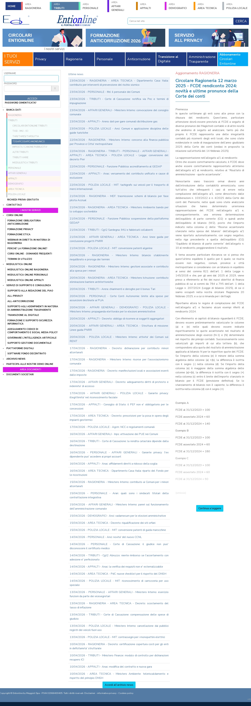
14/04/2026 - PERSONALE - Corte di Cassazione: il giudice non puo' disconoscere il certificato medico (119, 546)
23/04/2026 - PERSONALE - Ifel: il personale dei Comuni (105, 92)
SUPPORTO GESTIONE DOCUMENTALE (29, 343)
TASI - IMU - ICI (20, 131)
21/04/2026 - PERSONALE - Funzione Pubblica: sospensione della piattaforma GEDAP (119, 221)
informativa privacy (107, 693)
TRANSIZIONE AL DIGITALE (23, 315)
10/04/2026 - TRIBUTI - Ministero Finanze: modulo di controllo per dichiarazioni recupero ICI (119, 658)
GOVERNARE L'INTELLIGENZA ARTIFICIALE (32, 337)
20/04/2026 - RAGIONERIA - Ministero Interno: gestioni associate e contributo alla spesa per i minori (119, 269)
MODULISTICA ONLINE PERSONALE (27, 274)
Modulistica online (19, 264)
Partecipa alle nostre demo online (29, 364)
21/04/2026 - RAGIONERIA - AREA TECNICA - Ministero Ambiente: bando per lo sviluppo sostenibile (119, 209)
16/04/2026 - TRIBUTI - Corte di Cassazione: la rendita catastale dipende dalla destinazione (119, 443)
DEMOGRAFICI (180, 6)
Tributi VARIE (20, 157)
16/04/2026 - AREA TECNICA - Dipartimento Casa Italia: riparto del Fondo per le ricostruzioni (119, 473)
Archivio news (15, 359)
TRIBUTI (65, 6)
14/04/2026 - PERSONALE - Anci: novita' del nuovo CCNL (106, 537)
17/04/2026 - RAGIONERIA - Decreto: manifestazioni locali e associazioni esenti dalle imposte (119, 373)
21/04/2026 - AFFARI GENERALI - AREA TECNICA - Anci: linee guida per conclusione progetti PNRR (119, 239)
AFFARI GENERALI (122, 6)
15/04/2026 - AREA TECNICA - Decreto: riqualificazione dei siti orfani (112, 523)
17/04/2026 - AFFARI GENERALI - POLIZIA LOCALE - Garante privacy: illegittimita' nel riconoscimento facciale (119, 395)
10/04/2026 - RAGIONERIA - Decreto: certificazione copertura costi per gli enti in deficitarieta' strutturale (119, 646)
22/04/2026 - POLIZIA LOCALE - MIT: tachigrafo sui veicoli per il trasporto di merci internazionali (119, 187)
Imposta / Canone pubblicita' (29, 147)
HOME (12, 6)
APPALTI (151, 6)
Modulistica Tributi (25, 162)
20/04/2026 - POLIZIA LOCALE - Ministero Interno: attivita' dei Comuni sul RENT (119, 339)
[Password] (27, 88)
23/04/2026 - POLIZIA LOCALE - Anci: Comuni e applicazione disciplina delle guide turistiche (119, 131)
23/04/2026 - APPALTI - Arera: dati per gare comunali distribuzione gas (113, 121)
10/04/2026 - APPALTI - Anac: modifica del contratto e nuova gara (111, 667)
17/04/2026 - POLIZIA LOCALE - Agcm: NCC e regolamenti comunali (112, 427)
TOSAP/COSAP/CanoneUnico (28, 141)
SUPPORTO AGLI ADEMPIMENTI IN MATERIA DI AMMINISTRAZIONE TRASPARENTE (32, 308)
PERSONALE (94, 6)
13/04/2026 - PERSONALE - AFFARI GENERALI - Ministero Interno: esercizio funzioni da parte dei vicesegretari (119, 594)
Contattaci (14, 204)
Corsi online (14, 215)
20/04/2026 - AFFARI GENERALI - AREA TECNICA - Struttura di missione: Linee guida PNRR (119, 328)
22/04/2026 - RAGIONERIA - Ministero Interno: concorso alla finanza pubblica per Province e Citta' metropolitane (119, 142)
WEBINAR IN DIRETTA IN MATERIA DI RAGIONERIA (28, 241)
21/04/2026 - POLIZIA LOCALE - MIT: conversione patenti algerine (111, 248)
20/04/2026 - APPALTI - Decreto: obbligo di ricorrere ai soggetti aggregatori (117, 319)
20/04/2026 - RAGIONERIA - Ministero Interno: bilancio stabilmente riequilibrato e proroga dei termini (119, 257)
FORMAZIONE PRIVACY (20, 229)
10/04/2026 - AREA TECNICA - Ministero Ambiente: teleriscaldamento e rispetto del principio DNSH (119, 676)
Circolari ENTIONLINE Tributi (29, 125)
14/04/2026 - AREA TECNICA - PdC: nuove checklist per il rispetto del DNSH (118, 574)
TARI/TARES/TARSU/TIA (25, 136)
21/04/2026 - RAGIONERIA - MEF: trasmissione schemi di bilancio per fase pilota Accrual (119, 198)
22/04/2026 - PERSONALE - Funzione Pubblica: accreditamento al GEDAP (116, 166)
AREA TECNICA (209, 6)
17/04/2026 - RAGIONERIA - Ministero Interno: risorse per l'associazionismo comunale (119, 362)
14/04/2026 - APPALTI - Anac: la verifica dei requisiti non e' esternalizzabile (116, 567)
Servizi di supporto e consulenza (28, 285)
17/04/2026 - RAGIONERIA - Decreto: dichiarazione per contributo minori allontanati (119, 350)
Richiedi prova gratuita (23, 199)
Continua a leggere (209, 508)
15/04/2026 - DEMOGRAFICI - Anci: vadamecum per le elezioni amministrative (118, 516)
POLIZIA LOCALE (237, 6)
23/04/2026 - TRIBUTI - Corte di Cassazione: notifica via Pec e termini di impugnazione (119, 101)
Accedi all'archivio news (119, 685)
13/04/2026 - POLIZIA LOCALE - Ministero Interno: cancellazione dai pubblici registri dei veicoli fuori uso (119, 628)
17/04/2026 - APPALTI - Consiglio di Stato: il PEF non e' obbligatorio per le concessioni (119, 407)
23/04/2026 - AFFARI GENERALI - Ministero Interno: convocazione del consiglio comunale (119, 112)
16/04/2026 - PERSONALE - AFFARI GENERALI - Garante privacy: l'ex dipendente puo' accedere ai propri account (119, 454)
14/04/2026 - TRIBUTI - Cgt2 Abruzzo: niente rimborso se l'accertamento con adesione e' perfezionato (119, 557)
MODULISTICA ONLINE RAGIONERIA (27, 269)
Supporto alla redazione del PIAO (30, 290)
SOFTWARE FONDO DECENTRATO (26, 353)
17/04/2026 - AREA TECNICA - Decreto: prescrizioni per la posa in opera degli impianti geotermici (119, 418)
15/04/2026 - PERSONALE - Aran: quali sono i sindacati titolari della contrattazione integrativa (119, 495)
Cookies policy (125, 693)
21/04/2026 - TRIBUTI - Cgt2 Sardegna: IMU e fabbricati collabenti (111, 230)
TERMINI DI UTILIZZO (19, 259)
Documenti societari (20, 374)
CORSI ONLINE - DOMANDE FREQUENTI (29, 253)
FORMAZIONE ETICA (18, 234)
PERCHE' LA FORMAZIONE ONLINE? (27, 248)
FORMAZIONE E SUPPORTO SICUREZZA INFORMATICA (29, 322)
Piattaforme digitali (20, 348)
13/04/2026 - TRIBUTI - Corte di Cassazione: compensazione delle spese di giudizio (119, 617)
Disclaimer (89, 693)
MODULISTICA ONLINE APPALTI (25, 280)
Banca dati (13, 109)
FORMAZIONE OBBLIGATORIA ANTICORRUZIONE (24, 222)
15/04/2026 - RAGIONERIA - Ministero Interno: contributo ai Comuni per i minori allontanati (119, 484)
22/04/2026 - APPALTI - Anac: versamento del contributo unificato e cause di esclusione (119, 176)
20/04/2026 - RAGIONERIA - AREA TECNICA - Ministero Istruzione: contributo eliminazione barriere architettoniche (119, 280)
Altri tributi (20, 152)
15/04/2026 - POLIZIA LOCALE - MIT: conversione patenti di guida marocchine (118, 530)
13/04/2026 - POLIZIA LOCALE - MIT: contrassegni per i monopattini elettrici (117, 637)
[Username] (31, 78)
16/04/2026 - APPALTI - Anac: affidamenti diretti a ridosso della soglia (113, 464)
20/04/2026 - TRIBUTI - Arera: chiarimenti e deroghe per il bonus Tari (112, 289)
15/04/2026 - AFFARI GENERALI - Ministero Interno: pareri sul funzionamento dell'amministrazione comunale (119, 507)
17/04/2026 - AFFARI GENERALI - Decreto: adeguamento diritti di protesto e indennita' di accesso (119, 384)
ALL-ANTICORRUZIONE (20, 301)
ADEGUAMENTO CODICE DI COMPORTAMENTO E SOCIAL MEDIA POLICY (32, 331)
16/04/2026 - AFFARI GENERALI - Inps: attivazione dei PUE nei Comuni (114, 434)
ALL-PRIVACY (15, 296)
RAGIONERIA (36, 6)
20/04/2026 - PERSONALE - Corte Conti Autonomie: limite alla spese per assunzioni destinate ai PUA (119, 298)
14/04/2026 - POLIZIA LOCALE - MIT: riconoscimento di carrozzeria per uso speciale (119, 583)
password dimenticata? (20, 102)
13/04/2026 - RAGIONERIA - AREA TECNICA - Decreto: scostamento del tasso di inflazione (119, 605)
